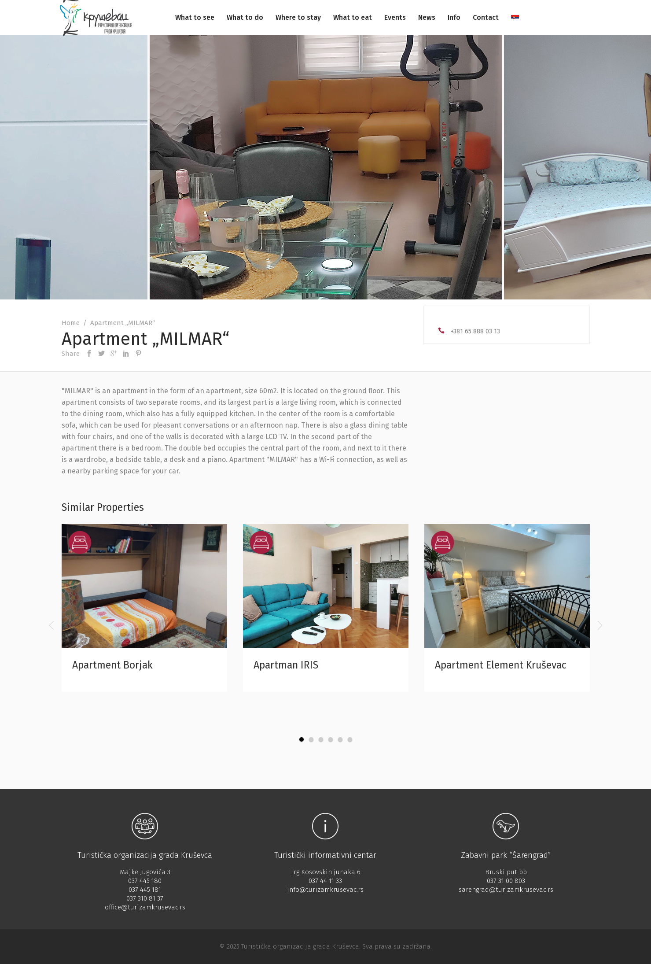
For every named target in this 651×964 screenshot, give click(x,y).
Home (71, 323)
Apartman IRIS (286, 665)
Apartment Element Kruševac (500, 665)
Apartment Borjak (112, 665)
